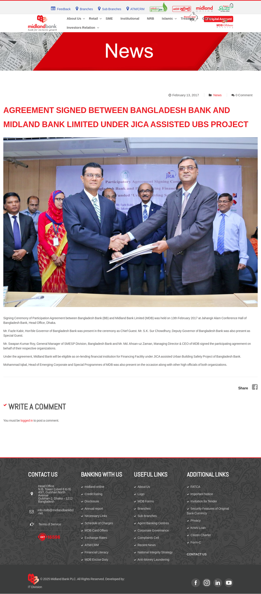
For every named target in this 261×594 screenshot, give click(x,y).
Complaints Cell (148, 537)
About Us (144, 486)
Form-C (196, 542)
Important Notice (202, 494)
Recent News (147, 545)
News (217, 95)
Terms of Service (50, 524)
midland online (94, 486)
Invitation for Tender (204, 501)
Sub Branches (147, 516)
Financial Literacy (97, 552)
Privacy (196, 520)
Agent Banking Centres (153, 523)
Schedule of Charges (99, 523)
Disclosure (92, 501)
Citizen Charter (201, 535)
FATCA (195, 486)
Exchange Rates (96, 537)
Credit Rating (94, 494)
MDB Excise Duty (96, 559)
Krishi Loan (198, 528)
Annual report (94, 508)
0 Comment (244, 95)
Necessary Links (96, 516)
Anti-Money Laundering (153, 559)
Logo (141, 494)
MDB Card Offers (96, 530)
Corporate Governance (153, 530)
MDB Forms (146, 501)
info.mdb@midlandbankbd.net (56, 512)
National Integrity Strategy (155, 552)
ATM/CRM (92, 545)
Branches (144, 508)
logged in (27, 420)
